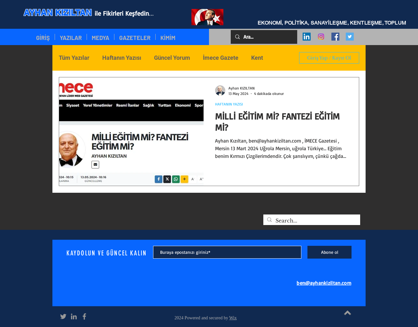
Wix (233, 317)
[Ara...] (264, 37)
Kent (257, 57)
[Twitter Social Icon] (350, 37)
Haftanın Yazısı (121, 57)
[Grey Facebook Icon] (84, 316)
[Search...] (311, 220)
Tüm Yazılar (74, 57)
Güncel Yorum (172, 57)
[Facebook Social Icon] (335, 37)
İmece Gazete (220, 57)
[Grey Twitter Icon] (63, 316)
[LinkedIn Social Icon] (307, 37)
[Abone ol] (329, 252)
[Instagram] (321, 37)
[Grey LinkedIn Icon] (74, 316)
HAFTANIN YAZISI (229, 104)
